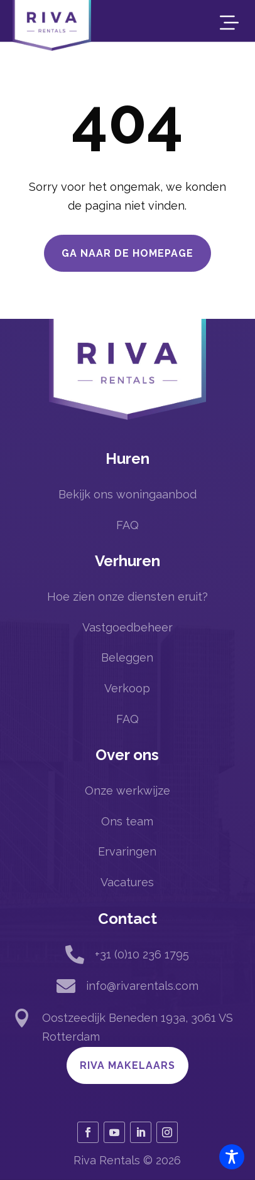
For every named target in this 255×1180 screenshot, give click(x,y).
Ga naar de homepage (127, 253)
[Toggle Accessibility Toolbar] (232, 1157)
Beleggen (127, 657)
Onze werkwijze (127, 790)
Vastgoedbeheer (127, 627)
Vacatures (127, 882)
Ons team (127, 821)
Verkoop (127, 688)
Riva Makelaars (127, 1065)
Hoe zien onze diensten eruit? (127, 596)
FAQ (127, 525)
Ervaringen (127, 851)
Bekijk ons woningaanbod (127, 494)
